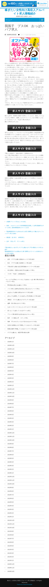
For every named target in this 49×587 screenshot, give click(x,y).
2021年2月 (11, 557)
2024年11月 (11, 392)
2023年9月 (11, 444)
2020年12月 (11, 564)
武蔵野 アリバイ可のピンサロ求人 (16, 221)
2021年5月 (11, 546)
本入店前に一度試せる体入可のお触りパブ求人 (21, 270)
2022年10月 (11, 484)
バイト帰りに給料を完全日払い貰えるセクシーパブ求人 (24, 289)
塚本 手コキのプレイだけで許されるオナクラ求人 (22, 321)
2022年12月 (11, 476)
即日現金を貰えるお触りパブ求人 (17, 285)
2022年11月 (11, 480)
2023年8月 (11, 447)
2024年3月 (11, 422)
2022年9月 (11, 487)
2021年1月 (11, 560)
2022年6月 (11, 498)
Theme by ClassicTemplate (24, 584)
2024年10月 (11, 396)
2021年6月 (11, 542)
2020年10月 (11, 571)
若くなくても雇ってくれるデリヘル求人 (19, 310)
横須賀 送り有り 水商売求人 (16, 237)
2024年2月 (11, 425)
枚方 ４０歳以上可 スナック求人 (18, 318)
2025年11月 (11, 349)
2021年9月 (11, 531)
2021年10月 (11, 527)
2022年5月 (11, 502)
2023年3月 (11, 465)
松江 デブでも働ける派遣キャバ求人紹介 (20, 263)
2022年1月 (11, 516)
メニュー (9, 20)
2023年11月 (11, 436)
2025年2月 (11, 382)
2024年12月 (11, 389)
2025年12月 (11, 345)
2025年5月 (11, 371)
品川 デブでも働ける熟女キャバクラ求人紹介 (21, 259)
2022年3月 (11, 509)
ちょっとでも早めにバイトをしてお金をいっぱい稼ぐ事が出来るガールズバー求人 (25, 280)
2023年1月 (11, 473)
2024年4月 (11, 418)
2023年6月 (11, 454)
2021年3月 (11, 553)
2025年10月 (11, 352)
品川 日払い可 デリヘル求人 (16, 241)
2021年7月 (11, 538)
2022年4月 (11, 505)
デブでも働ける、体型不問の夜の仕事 (18, 332)
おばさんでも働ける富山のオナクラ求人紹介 (20, 292)
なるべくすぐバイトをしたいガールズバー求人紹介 (22, 307)
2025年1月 (11, 385)
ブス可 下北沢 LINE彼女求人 (17, 274)
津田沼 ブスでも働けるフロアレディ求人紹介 (21, 299)
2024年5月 (11, 414)
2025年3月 (11, 378)
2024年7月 (11, 407)
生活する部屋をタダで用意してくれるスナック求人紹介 (24, 325)
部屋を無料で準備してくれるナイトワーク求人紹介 (22, 329)
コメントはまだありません (28, 34)
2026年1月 (11, 341)
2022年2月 (11, 513)
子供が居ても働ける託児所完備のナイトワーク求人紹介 (24, 266)
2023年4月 (11, 462)
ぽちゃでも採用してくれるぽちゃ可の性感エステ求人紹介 (24, 296)
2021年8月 (11, 535)
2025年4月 (11, 374)
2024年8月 (11, 403)
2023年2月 (11, 469)
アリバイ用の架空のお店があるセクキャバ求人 (21, 314)
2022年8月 (11, 491)
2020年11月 (11, 567)
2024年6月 (11, 411)
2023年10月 (11, 440)
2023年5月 (11, 458)
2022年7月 (11, 495)
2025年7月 (11, 363)
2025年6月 (11, 367)
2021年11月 (11, 524)
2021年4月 (11, 549)
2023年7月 (11, 451)
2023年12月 (11, 433)
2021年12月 (11, 520)
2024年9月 (11, 400)
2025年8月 (11, 360)
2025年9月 (11, 356)
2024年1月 (11, 429)
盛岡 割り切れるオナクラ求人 (17, 303)
